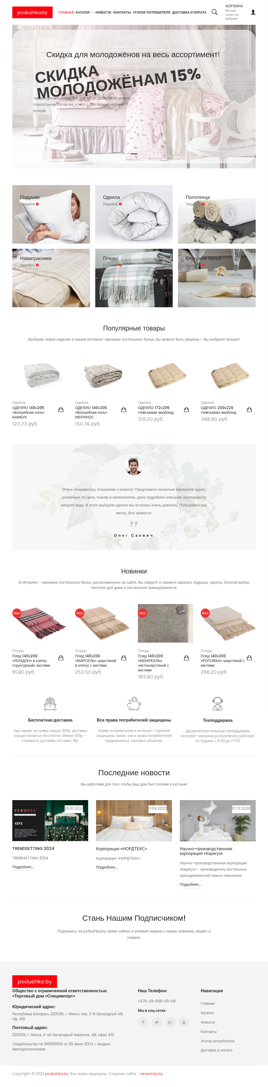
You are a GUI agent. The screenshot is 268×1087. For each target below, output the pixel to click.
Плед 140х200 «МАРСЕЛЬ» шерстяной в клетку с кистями (95, 661)
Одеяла (18, 402)
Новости (103, 12)
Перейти (29, 204)
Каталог (83, 12)
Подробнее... (23, 872)
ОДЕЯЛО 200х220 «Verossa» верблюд (218, 410)
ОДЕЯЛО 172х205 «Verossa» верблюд (156, 410)
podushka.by (32, 12)
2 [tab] (134, 153)
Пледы (18, 650)
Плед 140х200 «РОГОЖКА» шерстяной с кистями (223, 661)
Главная (66, 12)
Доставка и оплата (189, 12)
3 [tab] (143, 153)
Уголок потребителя (151, 12)
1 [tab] (125, 153)
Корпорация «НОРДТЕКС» (121, 849)
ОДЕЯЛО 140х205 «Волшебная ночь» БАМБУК (28, 412)
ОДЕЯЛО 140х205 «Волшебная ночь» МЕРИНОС (91, 412)
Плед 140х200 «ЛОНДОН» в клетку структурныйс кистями (31, 661)
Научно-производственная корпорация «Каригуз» (206, 851)
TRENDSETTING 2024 (33, 848)
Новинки (134, 571)
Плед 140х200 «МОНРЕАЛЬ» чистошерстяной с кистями (153, 663)
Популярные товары (134, 328)
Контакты (122, 12)
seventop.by (151, 1079)
